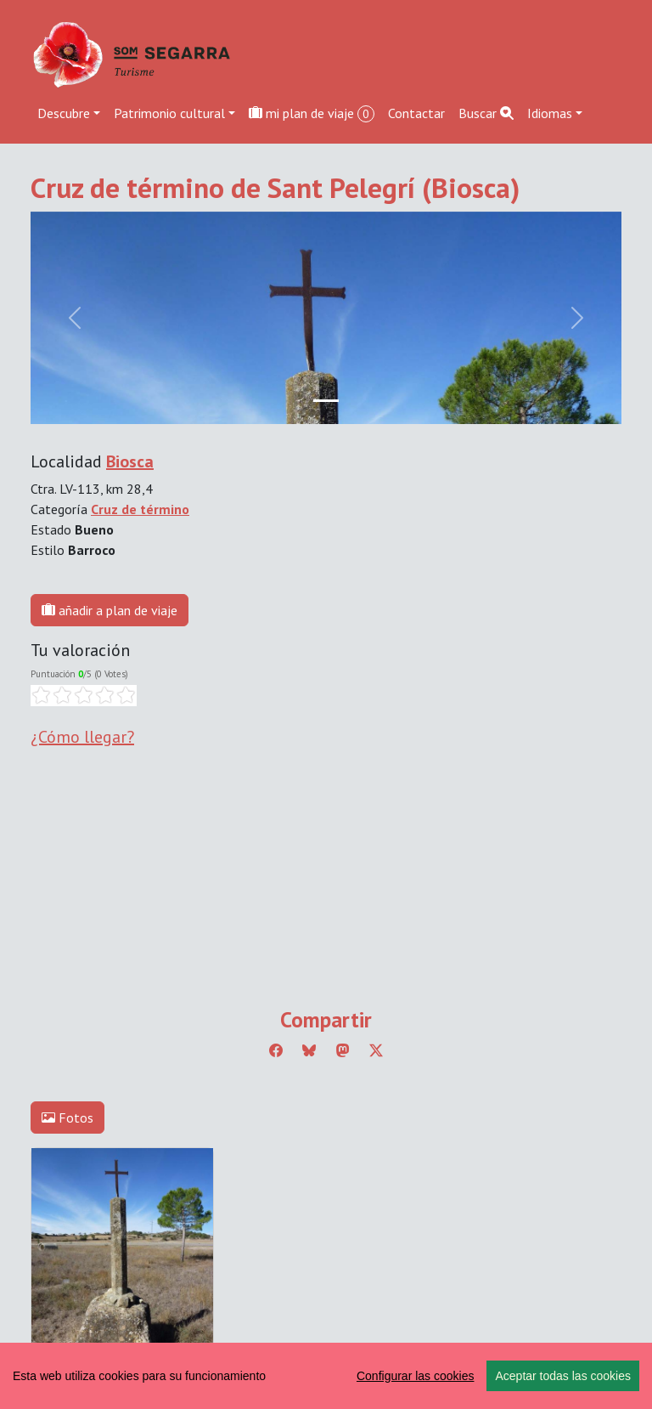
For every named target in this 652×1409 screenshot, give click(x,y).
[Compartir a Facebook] (276, 1050)
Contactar (416, 113)
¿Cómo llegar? (82, 737)
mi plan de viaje (311, 113)
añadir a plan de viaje (109, 610)
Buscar (486, 113)
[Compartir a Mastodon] (343, 1050)
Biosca (130, 461)
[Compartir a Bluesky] (309, 1050)
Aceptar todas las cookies (563, 1376)
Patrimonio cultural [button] (169, 113)
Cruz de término (140, 509)
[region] (326, 1376)
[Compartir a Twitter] (376, 1050)
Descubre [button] (63, 113)
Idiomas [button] (549, 113)
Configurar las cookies (416, 1376)
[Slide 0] (326, 400)
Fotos (67, 1117)
